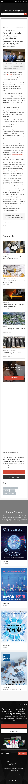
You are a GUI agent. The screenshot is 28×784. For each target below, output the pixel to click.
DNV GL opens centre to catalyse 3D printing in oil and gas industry (12, 257)
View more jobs (22, 753)
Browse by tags (20, 768)
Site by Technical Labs (14, 777)
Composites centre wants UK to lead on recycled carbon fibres (12, 353)
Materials (6, 490)
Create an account (14, 477)
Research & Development (10, 278)
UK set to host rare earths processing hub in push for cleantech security (14, 329)
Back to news (8, 223)
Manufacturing (13, 488)
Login (25, 1)
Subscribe (18, 1)
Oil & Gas (7, 254)
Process (12, 490)
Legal (5, 768)
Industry (7, 27)
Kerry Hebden (15, 215)
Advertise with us (14, 770)
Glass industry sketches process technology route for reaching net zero (13, 305)
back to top (22, 704)
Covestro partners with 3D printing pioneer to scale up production (14, 281)
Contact (14, 768)
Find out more (14, 378)
